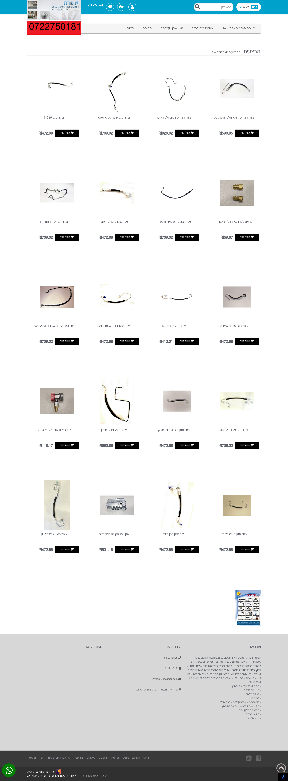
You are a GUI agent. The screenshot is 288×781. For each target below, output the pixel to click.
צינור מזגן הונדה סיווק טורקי (174, 430)
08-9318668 (172, 657)
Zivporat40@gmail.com (166, 679)
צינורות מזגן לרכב (202, 28)
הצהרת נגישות (36, 757)
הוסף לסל (247, 133)
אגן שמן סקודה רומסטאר (114, 534)
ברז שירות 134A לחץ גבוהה (54, 430)
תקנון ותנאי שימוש (132, 757)
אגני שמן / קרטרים (172, 28)
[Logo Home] (54, 7)
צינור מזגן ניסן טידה (174, 534)
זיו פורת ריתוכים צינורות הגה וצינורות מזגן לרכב (52, 775)
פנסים (130, 28)
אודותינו (115, 757)
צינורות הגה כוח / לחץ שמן (238, 28)
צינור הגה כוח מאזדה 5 (54, 221)
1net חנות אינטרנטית (44, 771)
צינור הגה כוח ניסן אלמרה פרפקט (234, 117)
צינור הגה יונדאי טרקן (114, 430)
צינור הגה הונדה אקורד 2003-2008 (54, 326)
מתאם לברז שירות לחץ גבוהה (234, 221)
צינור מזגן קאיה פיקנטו (234, 534)
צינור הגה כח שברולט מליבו (174, 117)
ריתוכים (147, 28)
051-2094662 (95, 5)
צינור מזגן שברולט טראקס (114, 117)
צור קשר (78, 757)
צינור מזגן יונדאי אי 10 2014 (114, 326)
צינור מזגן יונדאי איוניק (54, 534)
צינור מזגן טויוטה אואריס (234, 326)
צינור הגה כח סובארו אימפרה (174, 221)
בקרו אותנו (258, 758)
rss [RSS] (249, 758)
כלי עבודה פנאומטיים (59, 757)
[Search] (213, 7)
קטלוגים (91, 757)
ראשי (146, 757)
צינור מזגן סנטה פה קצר (114, 221)
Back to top (281, 768)
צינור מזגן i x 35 (54, 117)
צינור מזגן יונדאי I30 (174, 326)
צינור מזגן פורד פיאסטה (234, 430)
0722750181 (173, 668)
